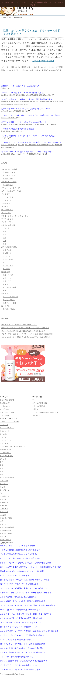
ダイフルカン (6, 213)
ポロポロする (21, 104)
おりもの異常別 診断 (32, 95)
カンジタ (55, 102)
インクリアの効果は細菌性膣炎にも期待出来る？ (20, 550)
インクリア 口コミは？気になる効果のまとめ (18, 665)
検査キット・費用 (20, 124)
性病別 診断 (25, 67)
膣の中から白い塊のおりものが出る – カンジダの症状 (22, 571)
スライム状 (4, 111)
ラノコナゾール (7, 209)
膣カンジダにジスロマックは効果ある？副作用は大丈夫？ (23, 661)
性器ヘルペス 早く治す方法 (31, 70)
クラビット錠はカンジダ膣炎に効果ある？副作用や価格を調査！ (27, 99)
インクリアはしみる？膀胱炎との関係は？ (17, 639)
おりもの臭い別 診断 (7, 102)
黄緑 (4, 234)
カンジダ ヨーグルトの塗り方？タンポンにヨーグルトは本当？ (27, 151)
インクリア (4, 138)
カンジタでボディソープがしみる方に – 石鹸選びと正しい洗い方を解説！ (31, 142)
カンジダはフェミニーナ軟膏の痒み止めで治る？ (20, 609)
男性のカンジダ (5, 88)
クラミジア (12, 95)
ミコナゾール (6, 200)
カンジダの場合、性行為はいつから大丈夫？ (18, 597)
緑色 (4, 237)
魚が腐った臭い (9, 172)
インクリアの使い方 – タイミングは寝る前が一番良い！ (23, 635)
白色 (15, 104)
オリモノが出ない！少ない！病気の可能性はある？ (21, 669)
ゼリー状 (24, 111)
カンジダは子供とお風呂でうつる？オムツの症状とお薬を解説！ (25, 337)
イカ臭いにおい (9, 175)
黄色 (4, 231)
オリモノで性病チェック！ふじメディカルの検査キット (24, 122)
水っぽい (6, 256)
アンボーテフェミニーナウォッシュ (14, 216)
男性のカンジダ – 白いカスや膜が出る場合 (17, 545)
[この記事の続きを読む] (43, 60)
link (33, 400)
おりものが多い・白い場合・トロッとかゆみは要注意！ (22, 644)
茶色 (4, 244)
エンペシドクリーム (8, 197)
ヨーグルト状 (24, 154)
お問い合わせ (37, 409)
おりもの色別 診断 (26, 102)
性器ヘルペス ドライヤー (10, 70)
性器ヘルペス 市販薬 (55, 67)
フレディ (4, 206)
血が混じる (4, 95)
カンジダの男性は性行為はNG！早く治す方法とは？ (21, 622)
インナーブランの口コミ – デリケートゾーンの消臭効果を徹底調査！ (27, 334)
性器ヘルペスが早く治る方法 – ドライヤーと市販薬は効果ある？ (31, 32)
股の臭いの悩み (9, 309)
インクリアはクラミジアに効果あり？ (15, 575)
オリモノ (48, 95)
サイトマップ (37, 415)
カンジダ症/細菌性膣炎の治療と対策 (45, 412)
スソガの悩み (8, 185)
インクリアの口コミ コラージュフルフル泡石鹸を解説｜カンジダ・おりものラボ (32, 3)
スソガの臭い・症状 (8, 181)
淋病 (51, 124)
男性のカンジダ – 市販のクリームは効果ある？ (20, 86)
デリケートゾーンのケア (10, 188)
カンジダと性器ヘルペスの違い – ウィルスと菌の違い (22, 648)
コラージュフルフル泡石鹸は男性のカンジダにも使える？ (23, 331)
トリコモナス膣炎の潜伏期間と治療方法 (17, 129)
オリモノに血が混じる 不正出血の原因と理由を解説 (22, 92)
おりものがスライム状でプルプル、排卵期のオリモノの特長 (25, 108)
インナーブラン (7, 222)
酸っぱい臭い (8, 178)
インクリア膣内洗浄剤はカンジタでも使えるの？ (20, 554)
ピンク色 (6, 228)
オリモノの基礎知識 (10, 296)
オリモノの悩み (20, 95)
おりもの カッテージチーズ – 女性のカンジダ (18, 627)
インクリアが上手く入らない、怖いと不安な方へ (20, 558)
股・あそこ (5, 306)
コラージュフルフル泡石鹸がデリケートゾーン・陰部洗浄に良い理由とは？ (32, 115)
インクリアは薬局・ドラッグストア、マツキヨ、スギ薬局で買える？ (29, 136)
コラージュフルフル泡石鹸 (9, 118)
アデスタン (5, 203)
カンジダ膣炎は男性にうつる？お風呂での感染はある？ (22, 601)
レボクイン (17, 102)
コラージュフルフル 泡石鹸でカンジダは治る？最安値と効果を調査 (27, 605)
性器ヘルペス (16, 67)
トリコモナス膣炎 (38, 124)
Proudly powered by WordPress (12, 674)
